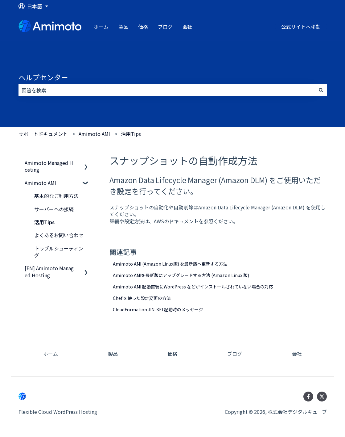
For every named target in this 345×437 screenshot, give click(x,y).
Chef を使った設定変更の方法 (142, 298)
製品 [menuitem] (113, 353)
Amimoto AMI (94, 133)
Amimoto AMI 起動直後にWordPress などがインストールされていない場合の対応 (193, 287)
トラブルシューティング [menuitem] (58, 252)
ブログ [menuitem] (234, 353)
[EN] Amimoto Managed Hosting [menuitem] (49, 271)
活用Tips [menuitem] (44, 222)
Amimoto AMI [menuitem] (40, 183)
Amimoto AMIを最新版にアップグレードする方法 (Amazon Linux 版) (181, 275)
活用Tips (131, 133)
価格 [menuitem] (172, 353)
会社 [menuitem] (297, 353)
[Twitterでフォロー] (322, 396)
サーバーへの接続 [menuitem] (54, 209)
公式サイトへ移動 (301, 26)
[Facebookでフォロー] (308, 396)
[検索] (321, 90)
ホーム (101, 26)
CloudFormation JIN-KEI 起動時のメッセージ (158, 309)
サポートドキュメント (43, 133)
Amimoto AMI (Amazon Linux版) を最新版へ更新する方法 (170, 264)
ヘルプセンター (43, 77)
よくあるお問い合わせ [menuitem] (59, 235)
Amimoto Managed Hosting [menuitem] (49, 166)
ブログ (165, 26)
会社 (187, 26)
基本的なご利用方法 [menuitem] (56, 196)
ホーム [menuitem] (50, 353)
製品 (123, 26)
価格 (143, 26)
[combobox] (166, 90)
